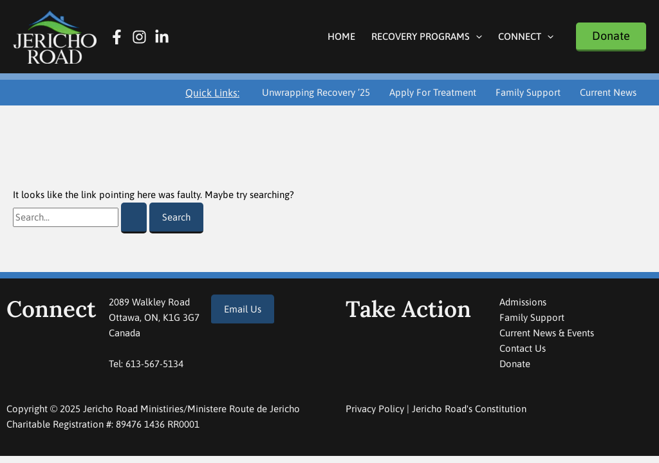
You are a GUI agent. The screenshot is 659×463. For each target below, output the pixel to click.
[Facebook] (116, 37)
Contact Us (522, 348)
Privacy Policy (375, 408)
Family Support (528, 92)
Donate (514, 363)
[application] (476, 36)
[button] (611, 37)
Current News (608, 92)
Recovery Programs (426, 36)
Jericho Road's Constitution (469, 408)
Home (341, 36)
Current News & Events (546, 332)
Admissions (522, 301)
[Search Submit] (134, 218)
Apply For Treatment (432, 92)
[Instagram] (139, 37)
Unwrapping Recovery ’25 (316, 92)
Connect (525, 36)
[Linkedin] (161, 37)
